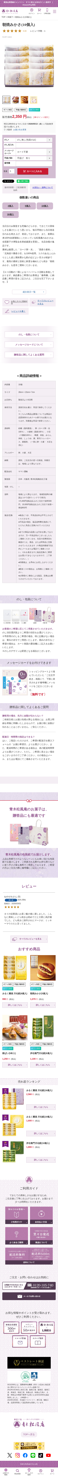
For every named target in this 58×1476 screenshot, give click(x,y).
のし (7, 140)
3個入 (10, 206)
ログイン (32, 11)
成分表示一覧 (29, 292)
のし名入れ (9, 145)
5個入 (27, 206)
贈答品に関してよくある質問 (29, 354)
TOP (3, 17)
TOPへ (29, 1434)
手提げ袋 (9, 158)
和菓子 (10, 17)
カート (39, 11)
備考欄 (7, 163)
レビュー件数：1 (23, 31)
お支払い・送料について (42, 187)
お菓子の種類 (6, 1474)
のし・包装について (29, 334)
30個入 (10, 214)
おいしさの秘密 (29, 1474)
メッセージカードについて (29, 344)
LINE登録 (47, 11)
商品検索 (17, 1474)
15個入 (44, 206)
